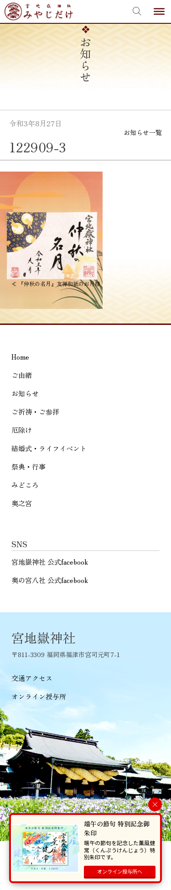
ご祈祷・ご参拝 (35, 411)
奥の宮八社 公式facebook (49, 580)
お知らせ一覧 (143, 132)
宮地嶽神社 (39, 11)
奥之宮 (21, 503)
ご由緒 (21, 375)
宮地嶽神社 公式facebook (49, 561)
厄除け (21, 430)
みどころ (25, 485)
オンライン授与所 (38, 696)
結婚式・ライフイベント (49, 448)
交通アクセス (31, 678)
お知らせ (25, 393)
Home (20, 356)
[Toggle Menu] (159, 11)
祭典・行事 (28, 466)
